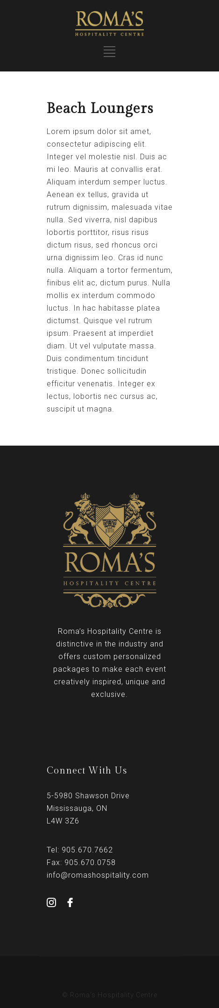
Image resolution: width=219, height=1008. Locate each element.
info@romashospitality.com (98, 875)
